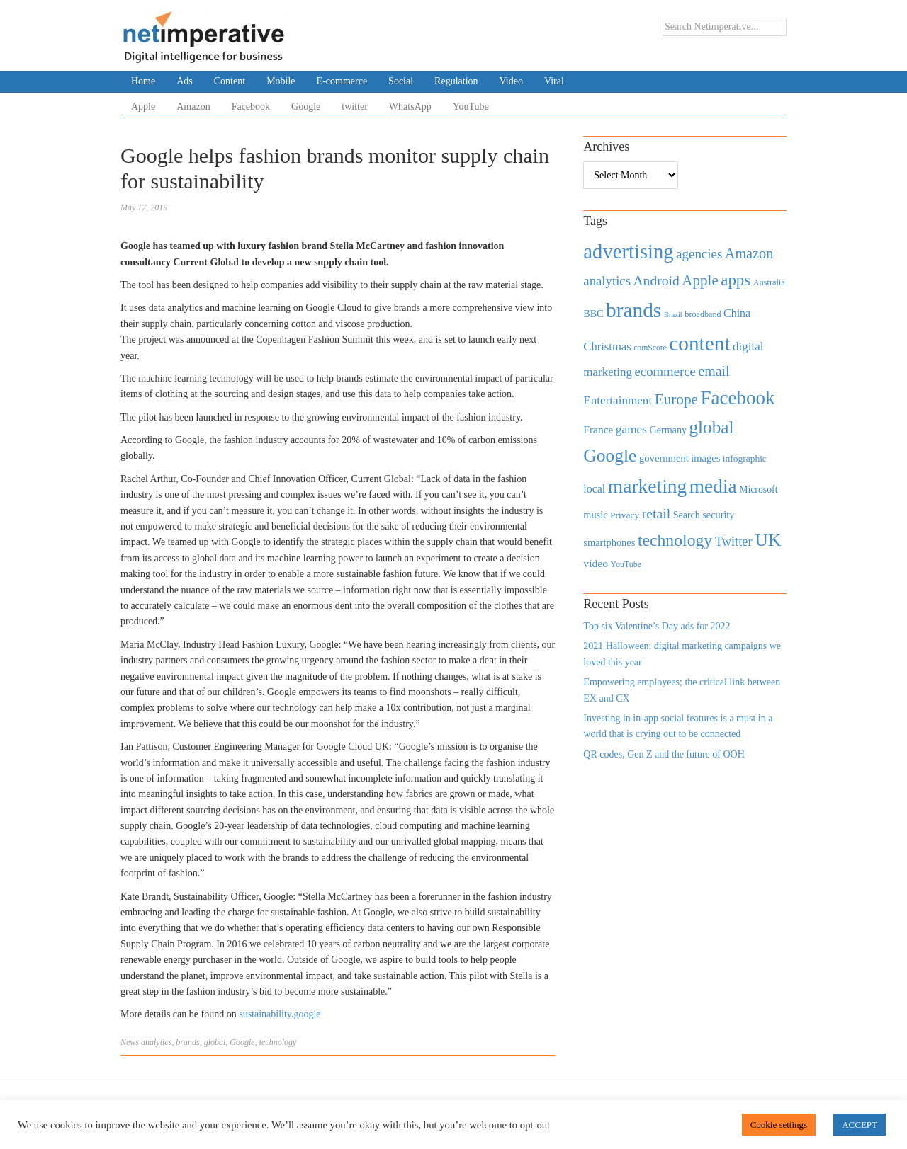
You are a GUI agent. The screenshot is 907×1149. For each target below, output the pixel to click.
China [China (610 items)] (736, 313)
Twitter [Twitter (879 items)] (734, 542)
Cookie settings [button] (779, 1124)
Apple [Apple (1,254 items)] (700, 280)
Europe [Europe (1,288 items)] (676, 399)
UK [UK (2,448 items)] (768, 540)
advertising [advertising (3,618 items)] (628, 251)
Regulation (456, 81)
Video (511, 81)
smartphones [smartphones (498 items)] (609, 542)
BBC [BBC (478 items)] (593, 313)
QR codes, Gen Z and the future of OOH (663, 754)
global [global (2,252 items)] (711, 427)
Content (229, 81)
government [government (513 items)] (664, 458)
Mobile (280, 81)
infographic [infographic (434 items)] (745, 458)
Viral (554, 81)
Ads (184, 81)
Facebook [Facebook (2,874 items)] (737, 397)
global (215, 1042)
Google (305, 106)
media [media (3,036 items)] (713, 486)
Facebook (251, 106)
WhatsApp (410, 106)
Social (400, 81)
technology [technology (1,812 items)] (675, 540)
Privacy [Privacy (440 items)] (624, 515)
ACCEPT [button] (859, 1124)
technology (278, 1042)
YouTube (471, 106)
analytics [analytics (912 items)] (607, 280)
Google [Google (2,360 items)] (609, 455)
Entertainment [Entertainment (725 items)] (617, 400)
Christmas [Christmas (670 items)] (607, 346)
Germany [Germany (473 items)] (668, 429)
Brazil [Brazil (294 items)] (673, 315)
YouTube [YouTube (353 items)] (626, 564)
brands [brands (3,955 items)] (633, 310)
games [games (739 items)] (631, 429)
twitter (355, 106)
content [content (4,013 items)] (699, 343)
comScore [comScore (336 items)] (650, 348)
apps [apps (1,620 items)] (735, 280)
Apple (143, 106)
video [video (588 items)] (595, 563)
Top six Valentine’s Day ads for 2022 (656, 626)
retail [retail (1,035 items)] (656, 513)
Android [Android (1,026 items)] (656, 280)
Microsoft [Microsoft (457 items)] (758, 489)
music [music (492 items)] (595, 514)
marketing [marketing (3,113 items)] (647, 486)
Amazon (193, 106)
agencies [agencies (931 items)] (699, 253)
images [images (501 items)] (705, 458)
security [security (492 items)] (718, 514)
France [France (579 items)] (598, 429)
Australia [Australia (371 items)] (769, 282)
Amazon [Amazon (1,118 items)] (749, 253)
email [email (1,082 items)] (713, 371)
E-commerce (342, 81)
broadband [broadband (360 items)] (703, 314)
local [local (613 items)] (594, 489)
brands (187, 1042)
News (129, 1042)
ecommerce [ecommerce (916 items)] (665, 371)
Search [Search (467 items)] (686, 515)
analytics (156, 1042)
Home (143, 81)
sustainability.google (279, 1014)
